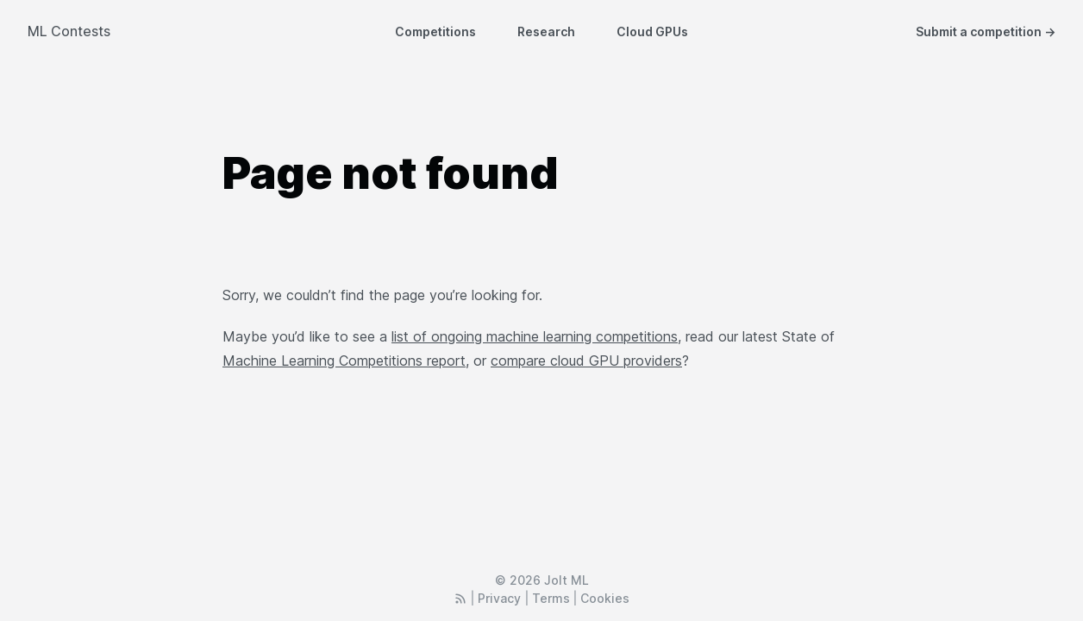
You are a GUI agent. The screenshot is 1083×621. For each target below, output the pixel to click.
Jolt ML (566, 580)
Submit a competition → (985, 31)
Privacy (499, 598)
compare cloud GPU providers (586, 360)
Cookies (604, 598)
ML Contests (69, 31)
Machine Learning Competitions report (344, 360)
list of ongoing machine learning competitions (534, 336)
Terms (551, 598)
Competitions (435, 31)
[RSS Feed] (460, 598)
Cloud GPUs (652, 31)
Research (546, 31)
